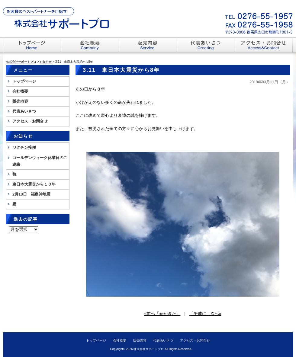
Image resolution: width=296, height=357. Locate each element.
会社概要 (20, 91)
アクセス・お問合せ (30, 121)
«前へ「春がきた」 (162, 313)
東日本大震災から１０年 (34, 184)
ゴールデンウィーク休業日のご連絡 (39, 161)
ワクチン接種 (24, 147)
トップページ (24, 81)
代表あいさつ (24, 111)
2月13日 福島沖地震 (31, 194)
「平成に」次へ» (205, 313)
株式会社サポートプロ (149, 349)
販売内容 (20, 101)
